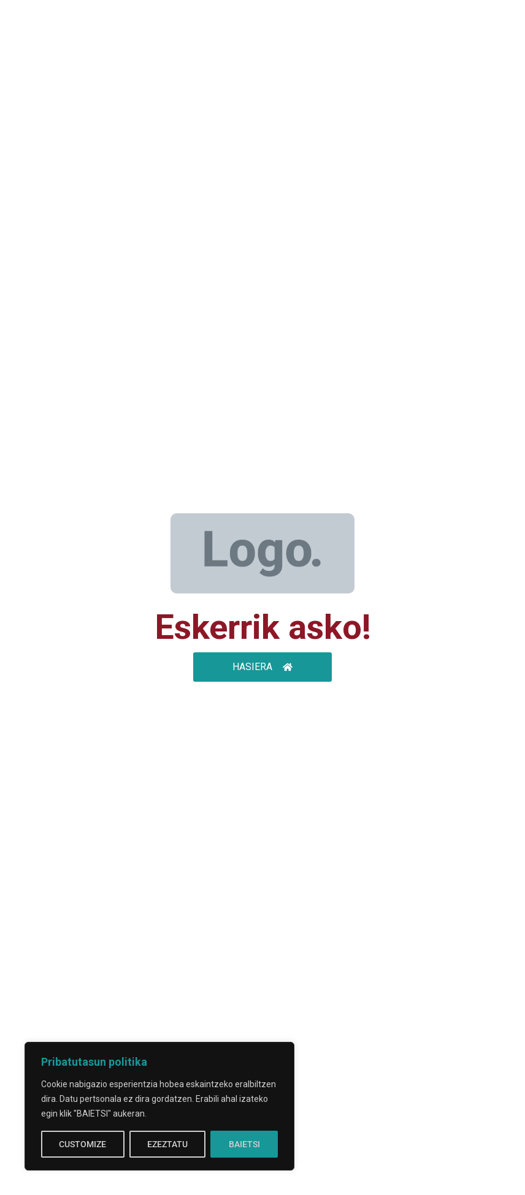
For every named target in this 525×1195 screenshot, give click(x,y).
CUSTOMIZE (82, 1144)
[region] (159, 1106)
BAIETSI (244, 1144)
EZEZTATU (167, 1144)
